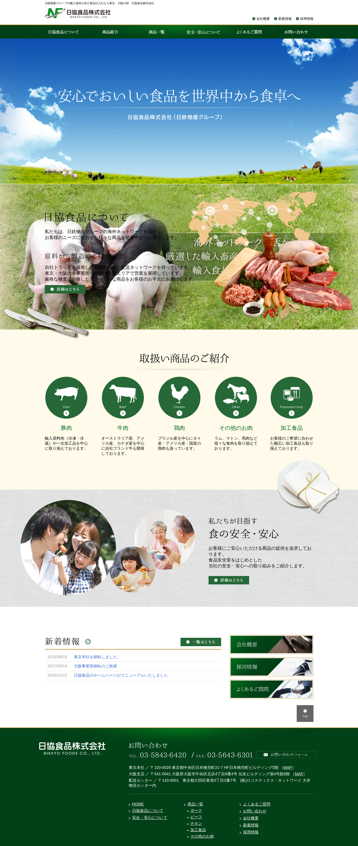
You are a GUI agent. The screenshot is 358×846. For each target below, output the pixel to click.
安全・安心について (149, 817)
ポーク (196, 810)
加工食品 (198, 830)
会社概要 (263, 19)
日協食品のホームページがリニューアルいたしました (121, 675)
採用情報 (306, 19)
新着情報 (285, 19)
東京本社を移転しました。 (97, 657)
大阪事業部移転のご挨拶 (95, 666)
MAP (288, 767)
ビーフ (196, 817)
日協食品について (147, 810)
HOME (138, 804)
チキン (196, 823)
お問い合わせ (254, 811)
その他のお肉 (202, 836)
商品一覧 (195, 804)
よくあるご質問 (256, 804)
